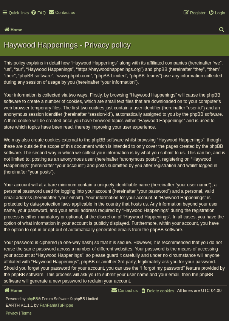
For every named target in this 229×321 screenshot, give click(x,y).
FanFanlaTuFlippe (56, 305)
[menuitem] (38, 12)
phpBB (32, 299)
